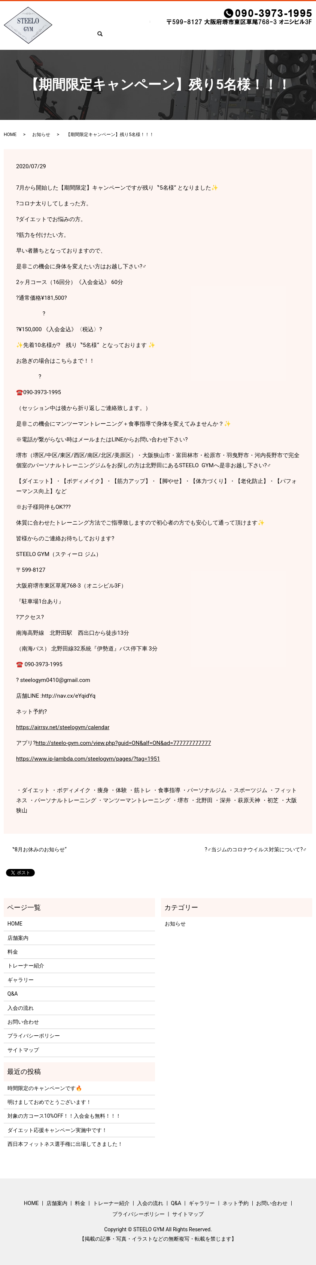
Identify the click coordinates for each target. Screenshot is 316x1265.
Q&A (196, 27)
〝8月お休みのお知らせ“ (38, 849)
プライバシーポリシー (33, 1036)
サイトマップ (23, 1050)
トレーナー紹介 (135, 27)
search (62, 38)
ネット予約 (251, 27)
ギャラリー (219, 27)
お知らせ (41, 134)
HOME (62, 27)
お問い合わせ (285, 27)
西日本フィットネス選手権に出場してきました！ (65, 1144)
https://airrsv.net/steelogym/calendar (62, 727)
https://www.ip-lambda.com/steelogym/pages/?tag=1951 (88, 758)
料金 (106, 27)
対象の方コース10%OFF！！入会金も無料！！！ (64, 1116)
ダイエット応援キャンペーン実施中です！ (57, 1130)
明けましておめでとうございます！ (49, 1102)
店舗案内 (85, 27)
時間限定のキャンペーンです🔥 (44, 1088)
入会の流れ (172, 27)
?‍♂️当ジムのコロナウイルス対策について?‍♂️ (256, 849)
